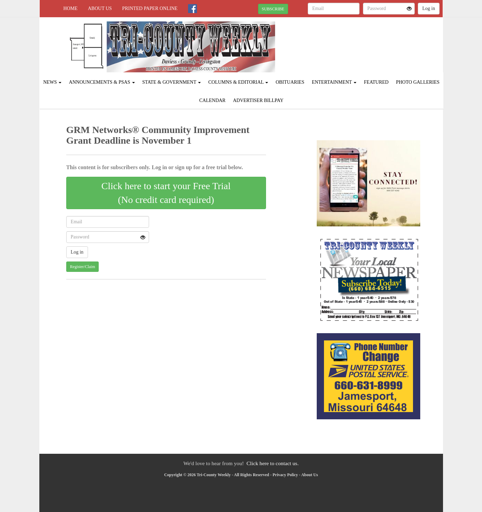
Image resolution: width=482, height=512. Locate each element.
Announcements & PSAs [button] (102, 82)
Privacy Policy (285, 474)
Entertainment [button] (334, 82)
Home (70, 8)
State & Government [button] (171, 82)
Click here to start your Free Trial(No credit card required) (166, 193)
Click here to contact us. (272, 463)
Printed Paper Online (150, 8)
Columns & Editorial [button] (238, 82)
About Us (100, 8)
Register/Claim (82, 266)
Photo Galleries (418, 82)
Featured (376, 82)
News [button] (52, 82)
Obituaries (290, 82)
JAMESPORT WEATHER (380, 41)
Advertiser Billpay (258, 100)
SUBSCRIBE (273, 9)
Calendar (212, 100)
